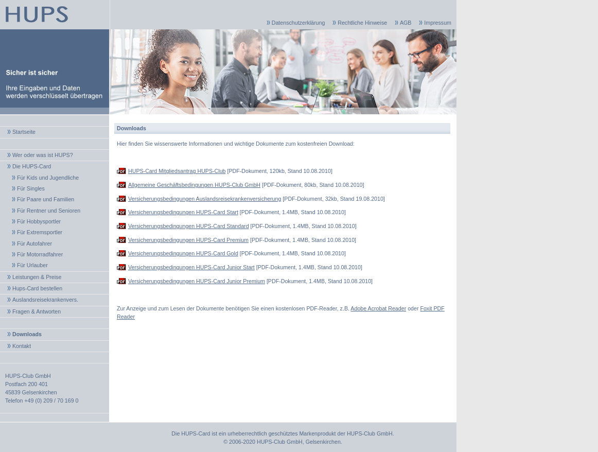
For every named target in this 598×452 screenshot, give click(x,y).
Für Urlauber (32, 265)
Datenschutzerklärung (298, 23)
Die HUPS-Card (31, 166)
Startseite (24, 132)
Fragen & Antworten (36, 311)
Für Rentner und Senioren (48, 210)
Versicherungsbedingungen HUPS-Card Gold (183, 253)
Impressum (437, 23)
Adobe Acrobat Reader (378, 308)
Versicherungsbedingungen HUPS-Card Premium (188, 240)
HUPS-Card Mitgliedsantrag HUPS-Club (177, 171)
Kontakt (21, 346)
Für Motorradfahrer (40, 254)
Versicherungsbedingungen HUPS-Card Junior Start (191, 267)
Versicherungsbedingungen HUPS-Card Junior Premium (196, 281)
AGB (406, 23)
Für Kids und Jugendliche (48, 178)
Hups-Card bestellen (37, 288)
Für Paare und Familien (45, 199)
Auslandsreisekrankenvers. (45, 300)
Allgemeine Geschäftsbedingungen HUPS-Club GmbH (194, 185)
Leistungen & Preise (36, 277)
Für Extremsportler (39, 232)
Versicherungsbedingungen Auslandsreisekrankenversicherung (204, 199)
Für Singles (31, 188)
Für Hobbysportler (39, 221)
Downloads (27, 334)
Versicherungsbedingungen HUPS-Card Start (183, 212)
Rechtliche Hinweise (362, 23)
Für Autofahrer (34, 243)
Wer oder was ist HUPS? (42, 155)
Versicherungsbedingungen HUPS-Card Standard (188, 226)
